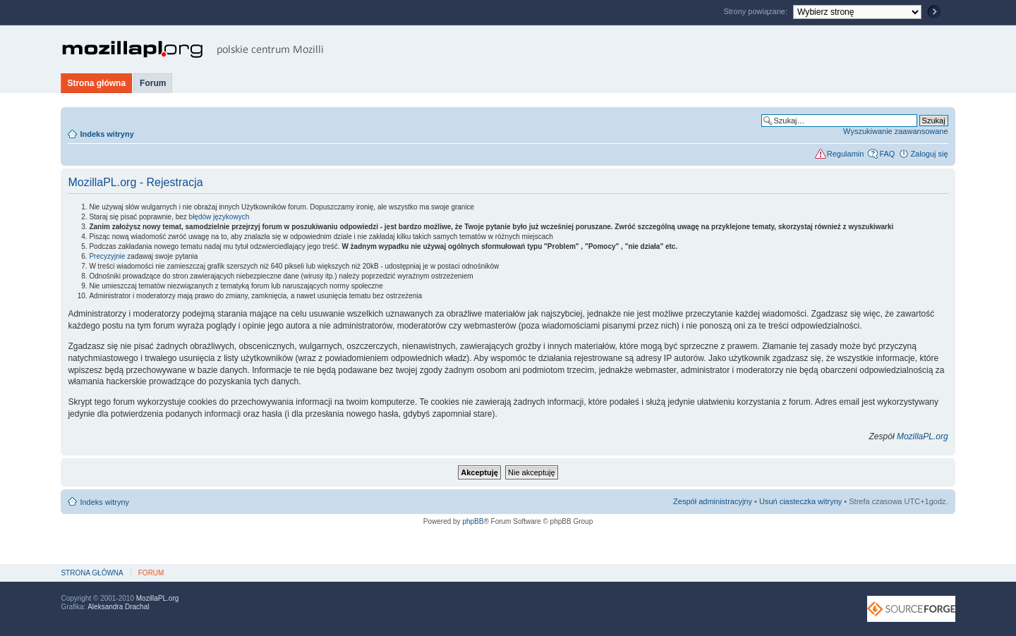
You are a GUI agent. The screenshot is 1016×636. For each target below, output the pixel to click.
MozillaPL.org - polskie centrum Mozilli (193, 49)
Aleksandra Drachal (118, 607)
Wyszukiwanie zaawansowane (895, 131)
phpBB (472, 521)
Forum (153, 83)
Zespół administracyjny (712, 501)
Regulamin (845, 153)
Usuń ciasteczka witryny (800, 501)
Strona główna (96, 83)
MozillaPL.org (922, 436)
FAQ (887, 153)
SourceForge (911, 609)
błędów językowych (219, 217)
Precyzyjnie (107, 256)
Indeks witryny (106, 134)
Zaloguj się (929, 153)
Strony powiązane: (756, 11)
